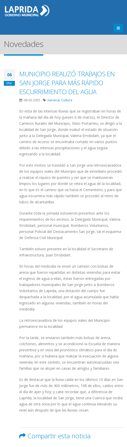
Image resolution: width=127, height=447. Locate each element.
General (53, 100)
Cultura (66, 100)
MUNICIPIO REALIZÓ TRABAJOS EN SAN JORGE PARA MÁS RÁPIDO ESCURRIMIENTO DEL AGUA (67, 82)
